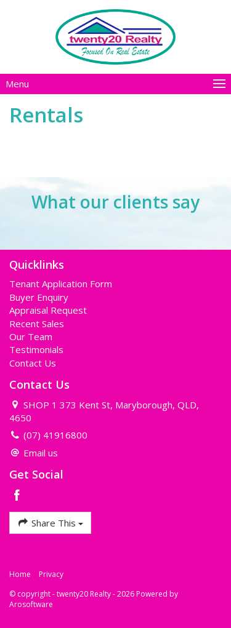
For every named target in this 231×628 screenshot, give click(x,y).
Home (20, 574)
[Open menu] (115, 84)
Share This (50, 522)
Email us (40, 453)
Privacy (51, 574)
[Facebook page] (17, 496)
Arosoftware (31, 604)
